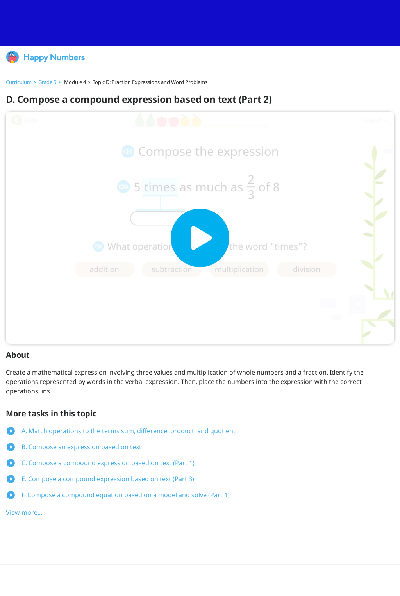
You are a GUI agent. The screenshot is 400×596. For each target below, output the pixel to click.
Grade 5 (47, 82)
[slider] (200, 23)
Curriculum (19, 82)
